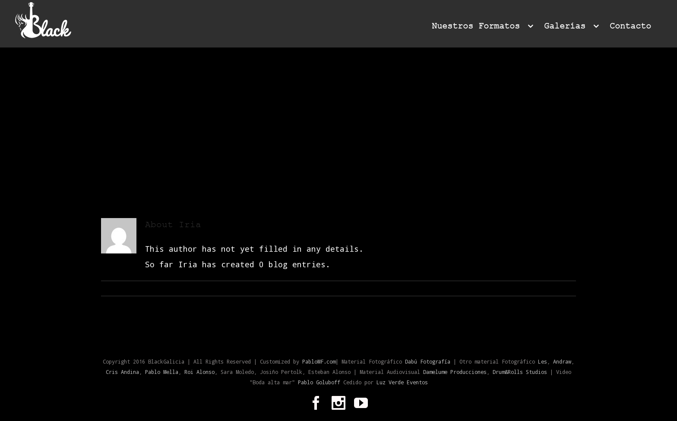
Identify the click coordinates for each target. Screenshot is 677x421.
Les (542, 361)
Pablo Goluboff (320, 382)
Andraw (562, 361)
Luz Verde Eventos (402, 382)
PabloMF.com (318, 361)
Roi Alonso (199, 371)
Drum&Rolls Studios (520, 371)
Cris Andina (122, 371)
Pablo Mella (161, 371)
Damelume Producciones (455, 371)
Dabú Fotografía (427, 361)
